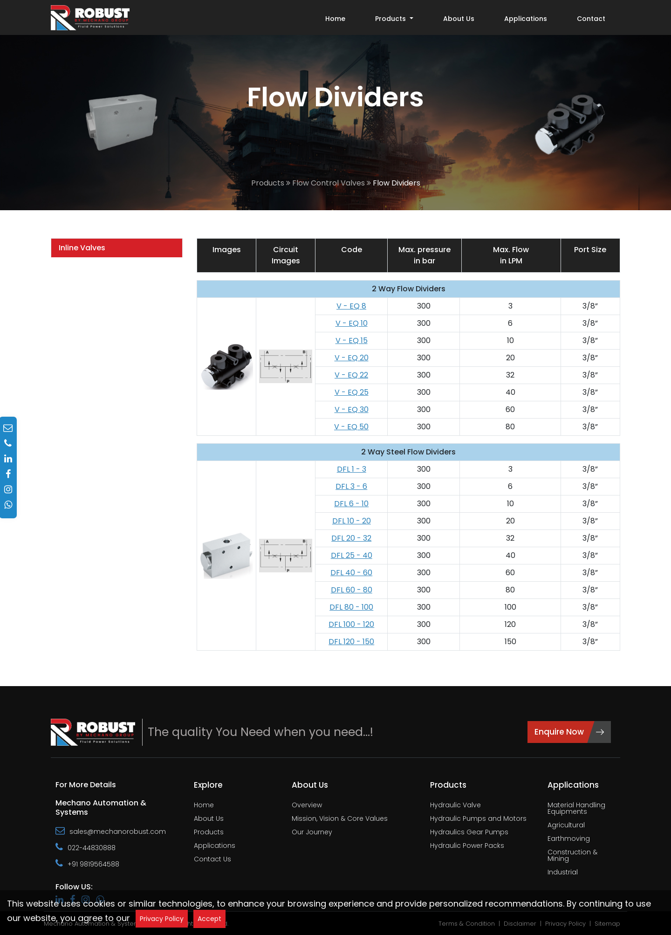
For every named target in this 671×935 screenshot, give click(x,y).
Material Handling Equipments (576, 809)
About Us (458, 18)
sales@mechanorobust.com (110, 831)
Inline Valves (82, 247)
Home (335, 18)
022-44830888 (85, 847)
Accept (209, 918)
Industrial (563, 873)
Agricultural (566, 826)
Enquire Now (569, 731)
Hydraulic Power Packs (467, 846)
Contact (591, 18)
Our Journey (312, 833)
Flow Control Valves (328, 183)
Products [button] (391, 18)
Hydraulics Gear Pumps (469, 833)
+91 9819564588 (87, 864)
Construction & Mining (572, 856)
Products (267, 183)
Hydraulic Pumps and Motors (478, 819)
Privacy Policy (162, 918)
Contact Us (212, 860)
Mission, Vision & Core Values (340, 819)
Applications (525, 18)
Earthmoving (569, 839)
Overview (307, 806)
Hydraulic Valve (455, 806)
